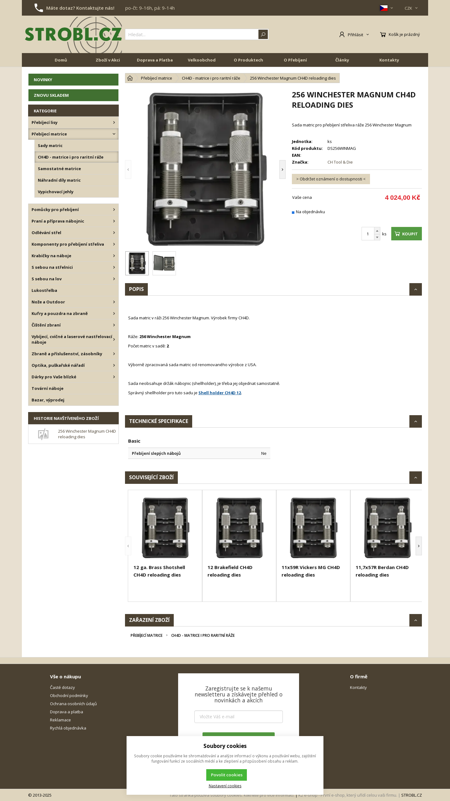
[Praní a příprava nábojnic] (114, 221)
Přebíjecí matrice (146, 635)
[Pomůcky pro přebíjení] (114, 209)
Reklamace (60, 720)
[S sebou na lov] (114, 279)
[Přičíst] (377, 230)
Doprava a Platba (155, 60)
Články (342, 60)
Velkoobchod (202, 60)
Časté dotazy (62, 687)
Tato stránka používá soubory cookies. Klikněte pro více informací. (231, 795)
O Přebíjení (295, 60)
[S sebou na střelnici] (114, 267)
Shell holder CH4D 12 (219, 393)
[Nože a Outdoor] (114, 302)
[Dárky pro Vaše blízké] (114, 377)
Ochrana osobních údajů (73, 703)
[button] (128, 169)
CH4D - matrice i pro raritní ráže (203, 635)
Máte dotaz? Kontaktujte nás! (80, 8)
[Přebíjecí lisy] (114, 122)
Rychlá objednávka (68, 728)
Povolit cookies (226, 775)
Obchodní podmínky (69, 695)
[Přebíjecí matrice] (114, 134)
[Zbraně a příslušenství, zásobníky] (114, 354)
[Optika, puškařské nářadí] (114, 365)
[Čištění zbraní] (114, 325)
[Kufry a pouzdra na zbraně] (114, 313)
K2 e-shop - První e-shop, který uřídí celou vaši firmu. (347, 795)
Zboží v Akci (108, 60)
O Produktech (248, 60)
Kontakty (389, 60)
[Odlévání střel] (114, 232)
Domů (61, 60)
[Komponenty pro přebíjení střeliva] (114, 244)
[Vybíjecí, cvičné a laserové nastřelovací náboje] (114, 339)
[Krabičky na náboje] (114, 256)
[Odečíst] (377, 237)
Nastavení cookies (225, 785)
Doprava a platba (66, 712)
